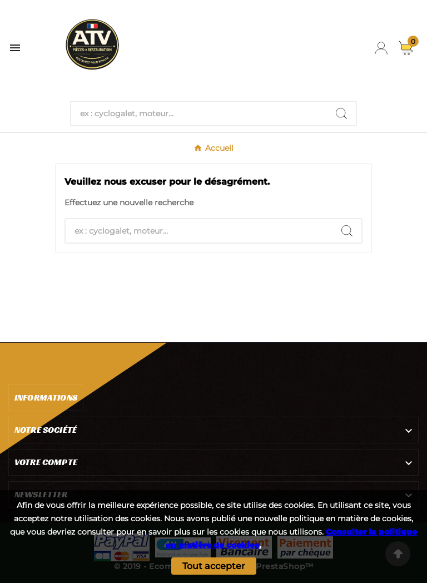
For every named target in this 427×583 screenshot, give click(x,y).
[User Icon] (381, 48)
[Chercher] (199, 113)
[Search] (341, 113)
